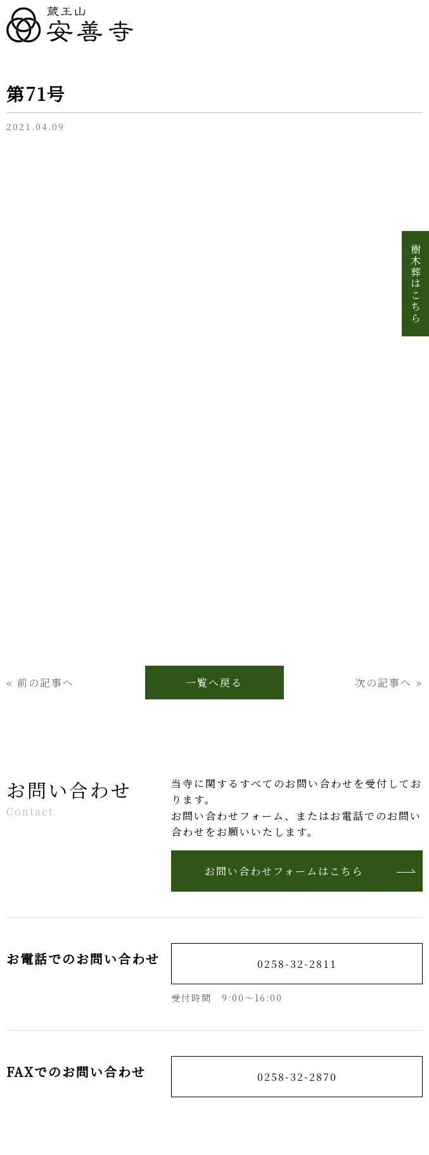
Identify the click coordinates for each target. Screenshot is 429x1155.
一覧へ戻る (214, 682)
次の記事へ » (389, 682)
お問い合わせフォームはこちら (310, 871)
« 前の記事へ (40, 682)
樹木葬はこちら (415, 284)
